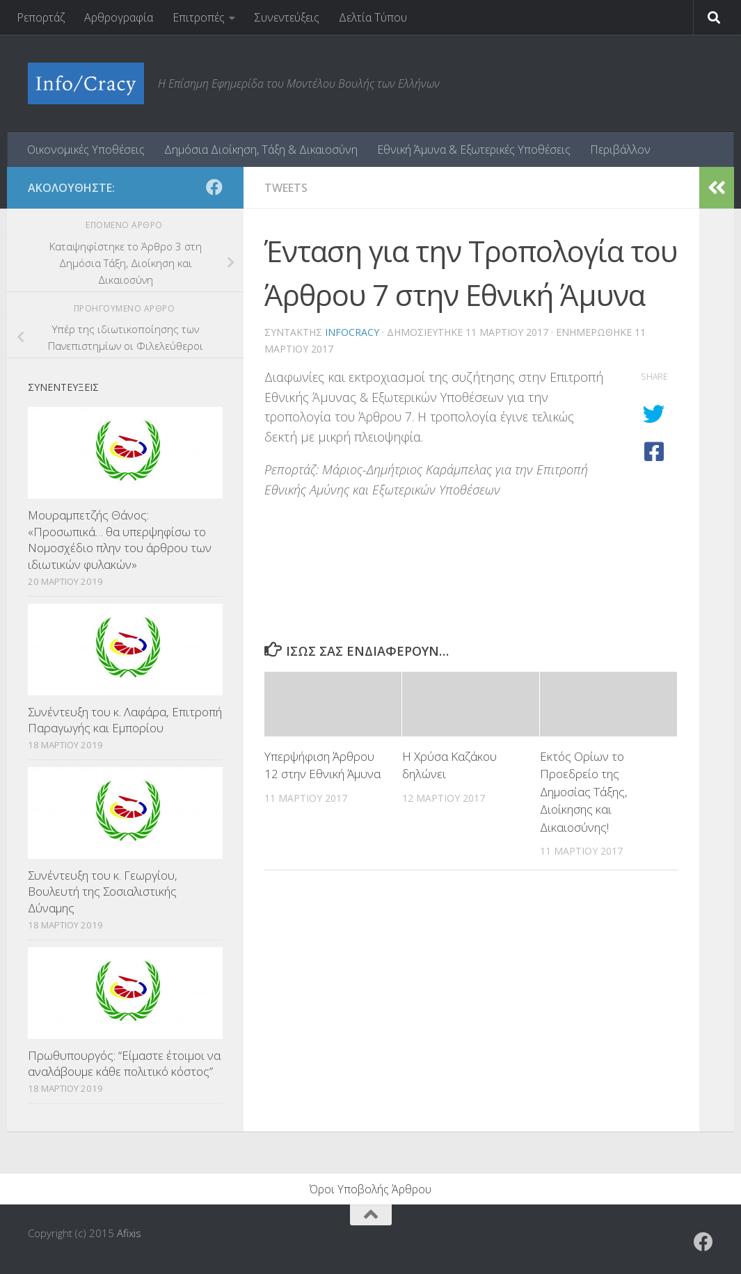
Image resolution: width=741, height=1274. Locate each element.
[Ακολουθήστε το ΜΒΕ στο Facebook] (214, 187)
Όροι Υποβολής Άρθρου (370, 1189)
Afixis (129, 1233)
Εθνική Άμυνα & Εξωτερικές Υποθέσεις (474, 149)
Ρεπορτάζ (41, 17)
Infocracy (352, 332)
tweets (286, 187)
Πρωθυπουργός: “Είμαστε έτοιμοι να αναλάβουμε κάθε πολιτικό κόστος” (124, 1063)
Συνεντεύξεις (287, 17)
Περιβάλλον (620, 149)
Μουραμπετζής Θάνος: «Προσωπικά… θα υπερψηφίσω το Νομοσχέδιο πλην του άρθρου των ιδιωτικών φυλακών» (120, 539)
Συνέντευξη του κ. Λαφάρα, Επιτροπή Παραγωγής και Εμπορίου (125, 720)
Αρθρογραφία (118, 17)
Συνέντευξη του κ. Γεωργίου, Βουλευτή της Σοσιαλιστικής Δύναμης (102, 891)
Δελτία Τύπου (373, 17)
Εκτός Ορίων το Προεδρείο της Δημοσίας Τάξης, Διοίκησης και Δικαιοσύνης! (584, 791)
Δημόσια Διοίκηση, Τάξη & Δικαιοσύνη (261, 149)
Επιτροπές (199, 17)
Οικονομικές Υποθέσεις (86, 149)
